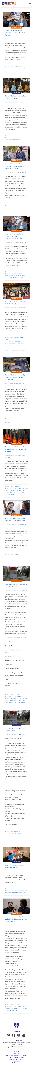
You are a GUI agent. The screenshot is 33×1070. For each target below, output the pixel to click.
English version (16, 1063)
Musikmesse (22, 558)
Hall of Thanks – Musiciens (17, 1059)
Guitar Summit (18, 420)
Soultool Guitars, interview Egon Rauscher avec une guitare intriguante (15, 377)
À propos (16, 1051)
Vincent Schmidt (15, 350)
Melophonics (13, 492)
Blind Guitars (14, 343)
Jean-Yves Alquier (10, 347)
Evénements (17, 337)
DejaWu (20, 343)
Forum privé (16, 1061)
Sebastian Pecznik (20, 702)
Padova (21, 208)
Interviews (16, 66)
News (16, 839)
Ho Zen (22, 698)
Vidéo (11, 704)
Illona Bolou (18, 837)
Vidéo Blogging (17, 840)
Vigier (12, 494)
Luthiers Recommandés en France (16, 1055)
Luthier (13, 71)
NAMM (11, 139)
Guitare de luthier (10, 892)
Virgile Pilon (22, 350)
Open (14, 139)
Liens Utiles (16, 1053)
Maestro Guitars (13, 700)
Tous (21, 66)
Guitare (25, 890)
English (21, 70)
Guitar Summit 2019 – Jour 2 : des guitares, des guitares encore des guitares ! (16, 449)
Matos (21, 888)
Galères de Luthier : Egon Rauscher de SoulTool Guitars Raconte (15, 33)
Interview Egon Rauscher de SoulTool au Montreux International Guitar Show (14, 236)
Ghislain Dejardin (22, 345)
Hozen (13, 837)
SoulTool (17, 71)
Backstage (17, 68)
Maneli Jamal (21, 700)
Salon (13, 702)
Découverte (8, 835)
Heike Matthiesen (15, 698)
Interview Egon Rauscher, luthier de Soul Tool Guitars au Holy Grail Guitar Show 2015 (16, 919)
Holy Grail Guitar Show (21, 1008)
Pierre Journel (23, 39)
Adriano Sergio (19, 341)
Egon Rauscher (14, 70)
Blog (21, 419)
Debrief (20, 833)
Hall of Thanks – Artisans (16, 1057)
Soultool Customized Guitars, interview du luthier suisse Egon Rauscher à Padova (15, 166)
